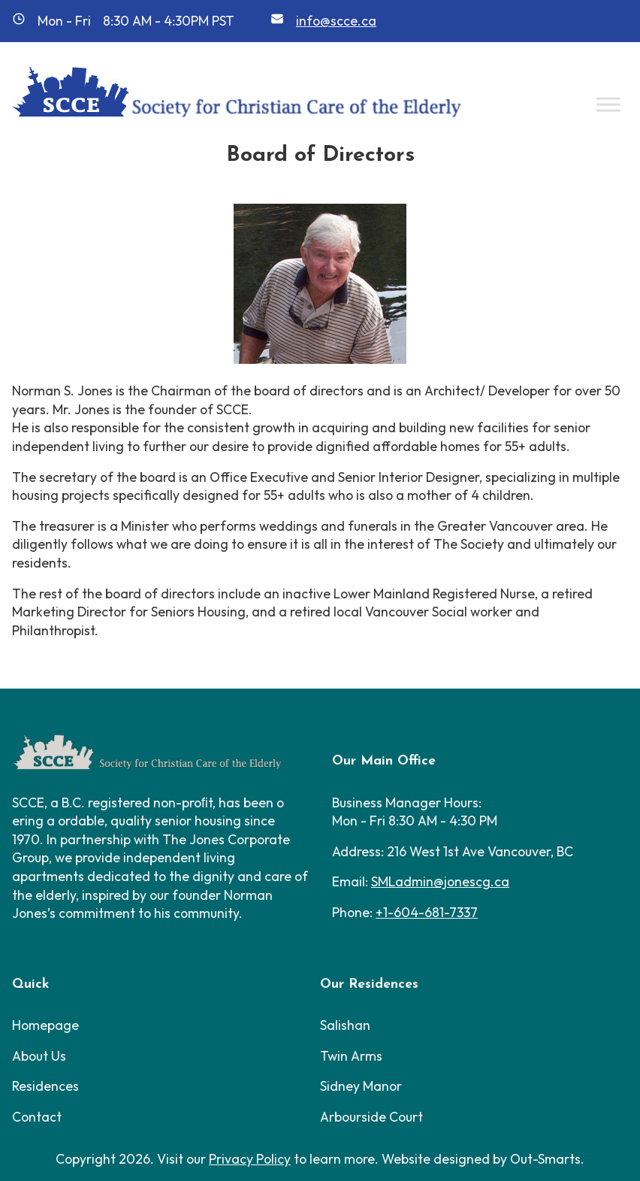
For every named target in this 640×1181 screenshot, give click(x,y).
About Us (39, 1055)
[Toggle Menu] (608, 104)
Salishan (345, 1025)
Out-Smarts (545, 1158)
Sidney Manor (361, 1086)
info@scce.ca (336, 20)
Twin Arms (351, 1055)
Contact (37, 1116)
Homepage (45, 1025)
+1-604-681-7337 (427, 912)
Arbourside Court (371, 1116)
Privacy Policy (250, 1158)
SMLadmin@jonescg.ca (440, 881)
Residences (45, 1086)
